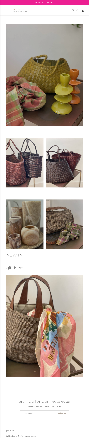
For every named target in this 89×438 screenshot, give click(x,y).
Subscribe (62, 413)
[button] (8, 9)
